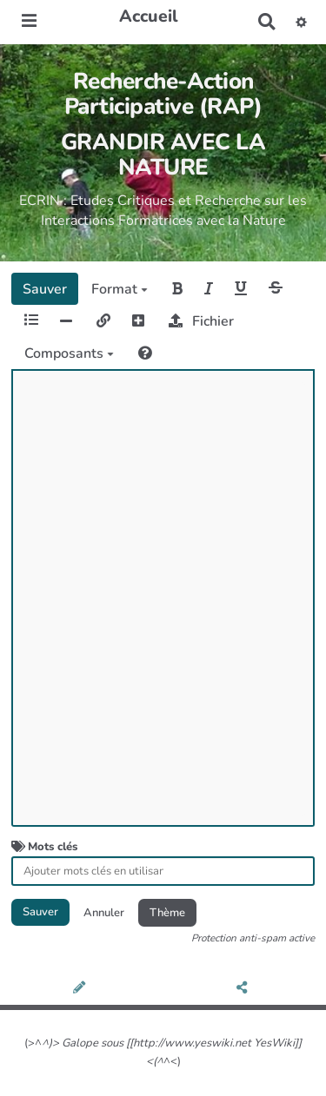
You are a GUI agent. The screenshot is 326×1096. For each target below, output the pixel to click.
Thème (167, 913)
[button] (302, 22)
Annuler (103, 913)
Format (119, 289)
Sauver (45, 289)
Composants (69, 353)
